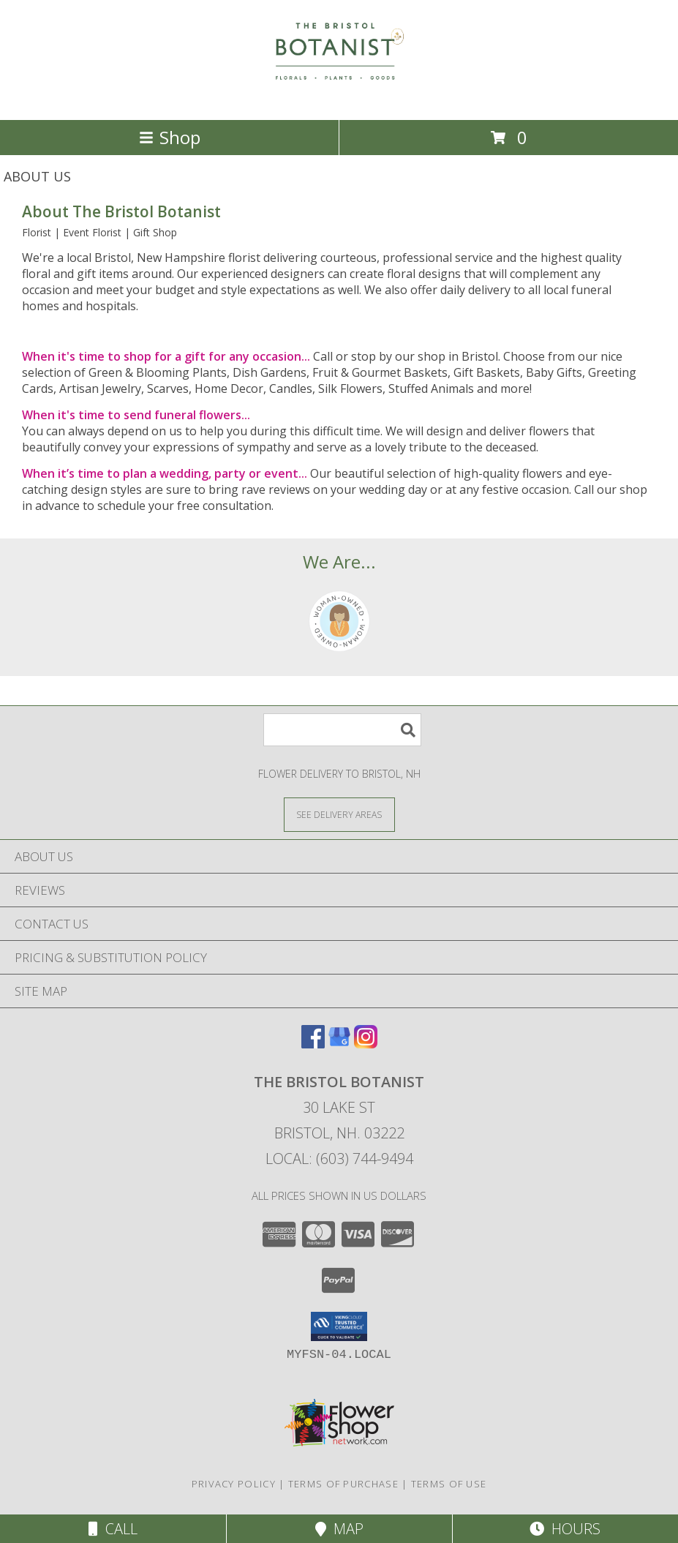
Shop (169, 137)
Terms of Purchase (343, 1483)
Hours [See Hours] (565, 1529)
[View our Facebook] (313, 1043)
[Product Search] (342, 729)
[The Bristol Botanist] (339, 98)
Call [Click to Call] (113, 1529)
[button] (339, 1326)
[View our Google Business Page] (339, 1043)
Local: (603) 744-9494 (339, 1158)
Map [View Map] (339, 1529)
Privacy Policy (234, 1483)
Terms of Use (449, 1483)
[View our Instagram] (365, 1043)
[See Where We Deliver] (339, 814)
